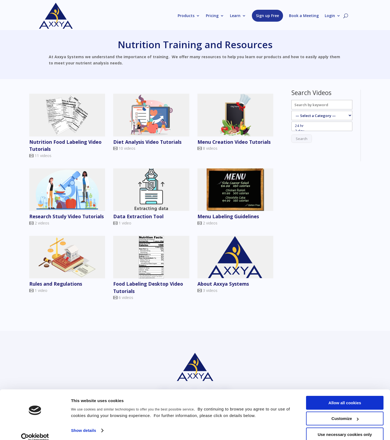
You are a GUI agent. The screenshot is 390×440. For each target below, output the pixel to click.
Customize (345, 411)
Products (186, 15)
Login (330, 15)
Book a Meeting (304, 15)
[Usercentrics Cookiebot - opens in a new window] (35, 429)
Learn (235, 15)
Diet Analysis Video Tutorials (147, 142)
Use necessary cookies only (345, 426)
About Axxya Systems (223, 284)
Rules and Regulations (55, 284)
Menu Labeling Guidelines (228, 216)
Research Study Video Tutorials (66, 216)
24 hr (321, 125)
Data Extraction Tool (138, 216)
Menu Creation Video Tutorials (234, 142)
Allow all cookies (345, 395)
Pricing (212, 15)
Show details (83, 422)
